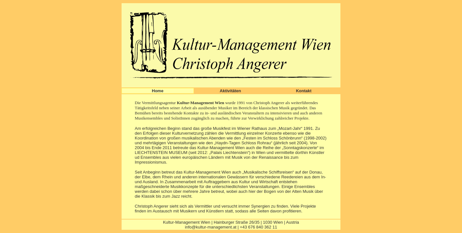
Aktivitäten (230, 90)
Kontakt (303, 90)
